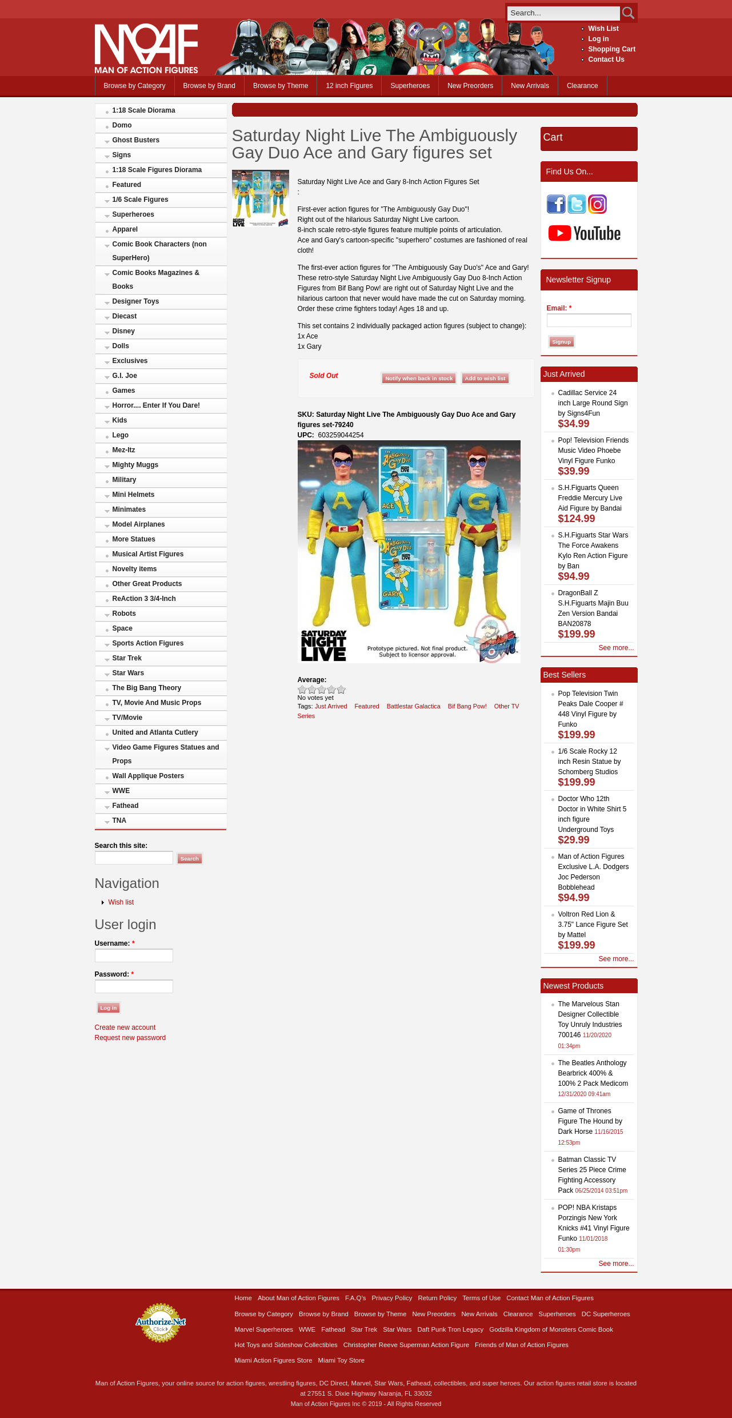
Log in (599, 39)
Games (124, 391)
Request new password (130, 1038)
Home (243, 1297)
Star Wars (129, 673)
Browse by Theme (281, 86)
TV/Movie (128, 718)
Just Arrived (331, 706)
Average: (312, 680)
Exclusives (130, 361)
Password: (114, 974)
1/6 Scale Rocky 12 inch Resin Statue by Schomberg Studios (589, 761)
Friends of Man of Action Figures (522, 1344)
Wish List (604, 29)
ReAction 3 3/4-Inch (144, 599)
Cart (553, 137)
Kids (120, 420)
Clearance (582, 86)
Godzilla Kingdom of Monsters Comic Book (551, 1329)
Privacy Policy (392, 1297)
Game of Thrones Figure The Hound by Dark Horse (590, 1121)
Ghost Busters (136, 140)
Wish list (121, 902)
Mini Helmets (134, 495)
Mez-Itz (124, 450)
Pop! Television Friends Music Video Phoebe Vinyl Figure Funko (593, 450)
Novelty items (135, 569)
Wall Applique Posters (149, 776)
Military (125, 480)
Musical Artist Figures (148, 554)
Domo (122, 125)
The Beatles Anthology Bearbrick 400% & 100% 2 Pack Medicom (593, 1073)
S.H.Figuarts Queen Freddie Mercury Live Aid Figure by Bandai (590, 498)
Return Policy (437, 1297)
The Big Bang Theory (147, 688)
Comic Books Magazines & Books (156, 279)
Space (123, 628)
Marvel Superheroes (264, 1329)
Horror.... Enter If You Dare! (157, 405)
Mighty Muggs (136, 465)
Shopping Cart (612, 49)
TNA (120, 820)
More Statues (134, 539)
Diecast (125, 316)
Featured (127, 185)
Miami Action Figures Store (274, 1360)
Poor (302, 689)
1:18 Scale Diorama (144, 110)
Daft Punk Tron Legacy (450, 1329)
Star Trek (127, 658)
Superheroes (410, 86)
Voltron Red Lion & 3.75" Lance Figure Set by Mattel (593, 924)
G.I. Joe (125, 376)
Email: (559, 308)
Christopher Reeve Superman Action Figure (406, 1344)
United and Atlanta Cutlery (155, 732)
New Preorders (470, 86)
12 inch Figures (349, 86)
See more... (616, 648)
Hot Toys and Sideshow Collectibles (286, 1344)
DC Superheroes (606, 1314)
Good (322, 689)
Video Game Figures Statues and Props (166, 754)
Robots (124, 614)
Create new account (125, 1027)
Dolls (121, 346)
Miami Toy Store (341, 1360)
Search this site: (121, 846)
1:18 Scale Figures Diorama (157, 170)
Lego (121, 435)
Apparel (125, 229)
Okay (312, 689)
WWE (121, 791)
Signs (122, 155)
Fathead (126, 806)
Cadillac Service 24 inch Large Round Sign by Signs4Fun (593, 403)
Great (332, 689)
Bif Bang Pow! (467, 706)
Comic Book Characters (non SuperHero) (160, 251)
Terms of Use (481, 1297)
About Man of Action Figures (298, 1297)
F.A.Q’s (355, 1297)
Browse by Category (135, 86)
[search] (564, 13)
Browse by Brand (209, 86)
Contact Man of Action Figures (550, 1297)
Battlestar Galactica (414, 706)
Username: (115, 943)
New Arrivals (530, 86)
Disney (124, 331)
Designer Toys (136, 301)
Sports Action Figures (148, 643)
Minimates (129, 509)
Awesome (341, 689)
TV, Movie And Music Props (157, 703)
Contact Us (607, 59)
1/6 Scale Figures (141, 200)
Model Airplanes (139, 524)
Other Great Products (147, 584)
